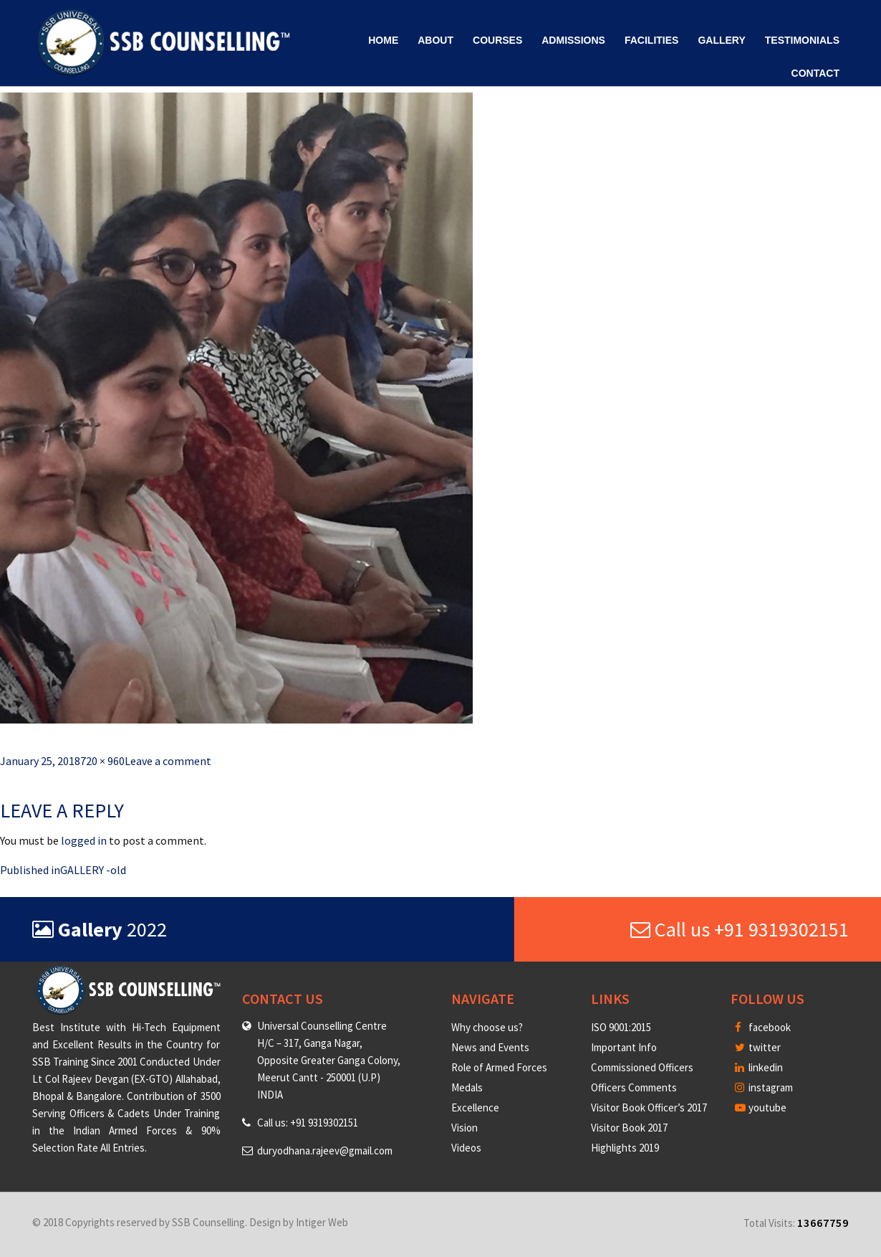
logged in (84, 840)
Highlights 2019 (625, 1147)
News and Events (490, 1047)
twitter (758, 1047)
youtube (760, 1107)
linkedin (759, 1067)
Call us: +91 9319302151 (307, 1122)
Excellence (475, 1107)
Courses (497, 40)
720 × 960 (102, 761)
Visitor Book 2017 (629, 1127)
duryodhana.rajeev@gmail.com (325, 1150)
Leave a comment (168, 761)
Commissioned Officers (642, 1067)
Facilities (651, 40)
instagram (764, 1087)
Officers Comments (634, 1087)
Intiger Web (322, 1222)
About (435, 40)
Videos (466, 1147)
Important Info (624, 1047)
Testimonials (802, 40)
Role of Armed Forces (499, 1067)
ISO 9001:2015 (621, 1027)
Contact (815, 73)
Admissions (573, 40)
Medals (467, 1087)
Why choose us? (487, 1027)
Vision (464, 1127)
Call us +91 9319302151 (739, 929)
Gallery (721, 40)
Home (383, 40)
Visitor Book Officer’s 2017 (649, 1107)
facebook (763, 1027)
